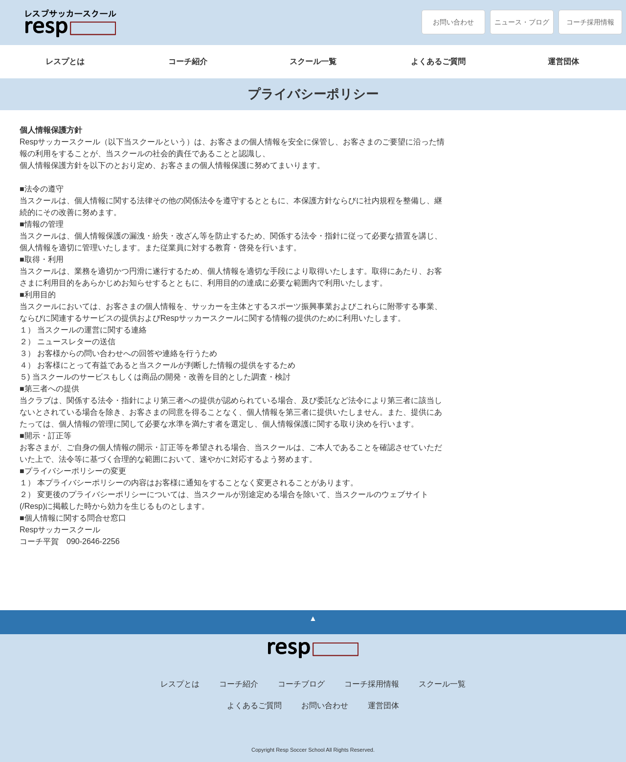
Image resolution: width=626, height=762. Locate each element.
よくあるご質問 (438, 61)
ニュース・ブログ (521, 22)
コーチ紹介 (187, 61)
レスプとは (65, 61)
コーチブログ (301, 684)
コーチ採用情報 (590, 22)
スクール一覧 (313, 61)
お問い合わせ (453, 22)
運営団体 (563, 61)
